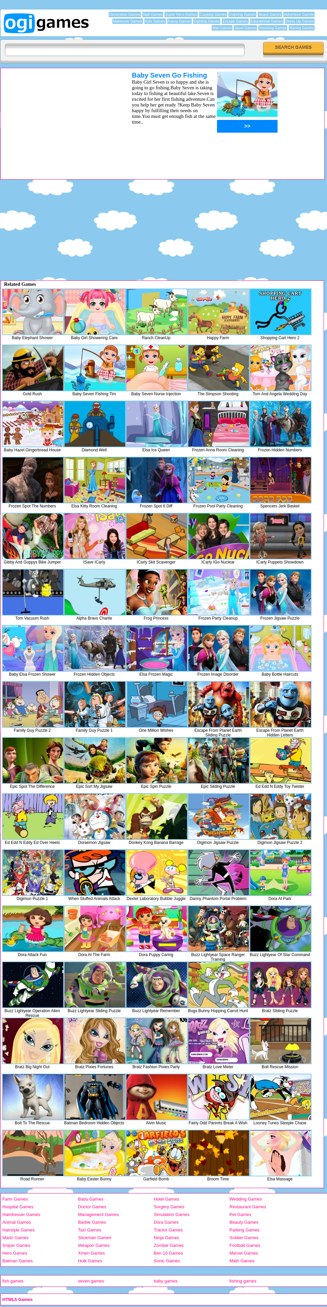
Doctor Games (92, 1206)
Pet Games (240, 1214)
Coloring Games (242, 14)
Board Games (269, 14)
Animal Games (16, 1222)
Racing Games (301, 28)
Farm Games (15, 1199)
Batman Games (17, 1260)
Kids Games (155, 21)
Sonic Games (167, 1260)
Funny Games (179, 21)
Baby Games (90, 1199)
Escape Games (235, 21)
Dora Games (166, 1222)
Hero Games (14, 1253)
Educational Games (267, 21)
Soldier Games (243, 1237)
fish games (13, 1280)
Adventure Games (299, 14)
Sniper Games (16, 1245)
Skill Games (153, 14)
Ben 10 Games (168, 1253)
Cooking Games (213, 14)
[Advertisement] (57, 119)
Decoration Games (124, 14)
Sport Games (245, 28)
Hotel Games (166, 1199)
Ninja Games (166, 1237)
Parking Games (244, 1229)
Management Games (98, 1214)
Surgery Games (169, 1206)
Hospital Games (17, 1206)
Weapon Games (94, 1245)
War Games (222, 28)
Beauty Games (243, 1222)
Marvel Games (243, 1253)
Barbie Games (92, 1222)
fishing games (242, 1280)
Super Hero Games (181, 14)
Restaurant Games (247, 1206)
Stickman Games (94, 1237)
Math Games (241, 1260)
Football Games (244, 1245)
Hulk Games (90, 1260)
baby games (166, 1280)
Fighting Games (207, 21)
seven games (91, 1280)
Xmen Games (91, 1253)
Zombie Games (169, 1245)
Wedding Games (245, 1199)
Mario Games (15, 1237)
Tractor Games (168, 1229)
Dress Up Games (300, 21)
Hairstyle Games (18, 1229)
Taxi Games (89, 1229)
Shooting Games (273, 28)
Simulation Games (171, 1214)
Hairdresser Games (21, 1214)
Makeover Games (127, 21)
